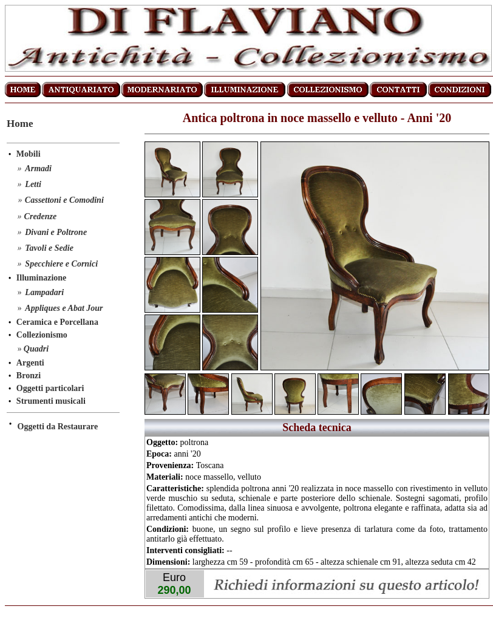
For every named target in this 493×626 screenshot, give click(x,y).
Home (20, 123)
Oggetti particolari (50, 388)
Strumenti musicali (51, 401)
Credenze (40, 216)
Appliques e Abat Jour (64, 308)
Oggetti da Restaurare (58, 426)
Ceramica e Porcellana (57, 322)
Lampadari (44, 292)
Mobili (28, 153)
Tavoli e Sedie (49, 248)
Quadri (36, 348)
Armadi (38, 168)
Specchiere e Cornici (61, 263)
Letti (33, 184)
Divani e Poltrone (56, 232)
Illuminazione (41, 277)
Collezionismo (41, 334)
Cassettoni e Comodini (64, 200)
